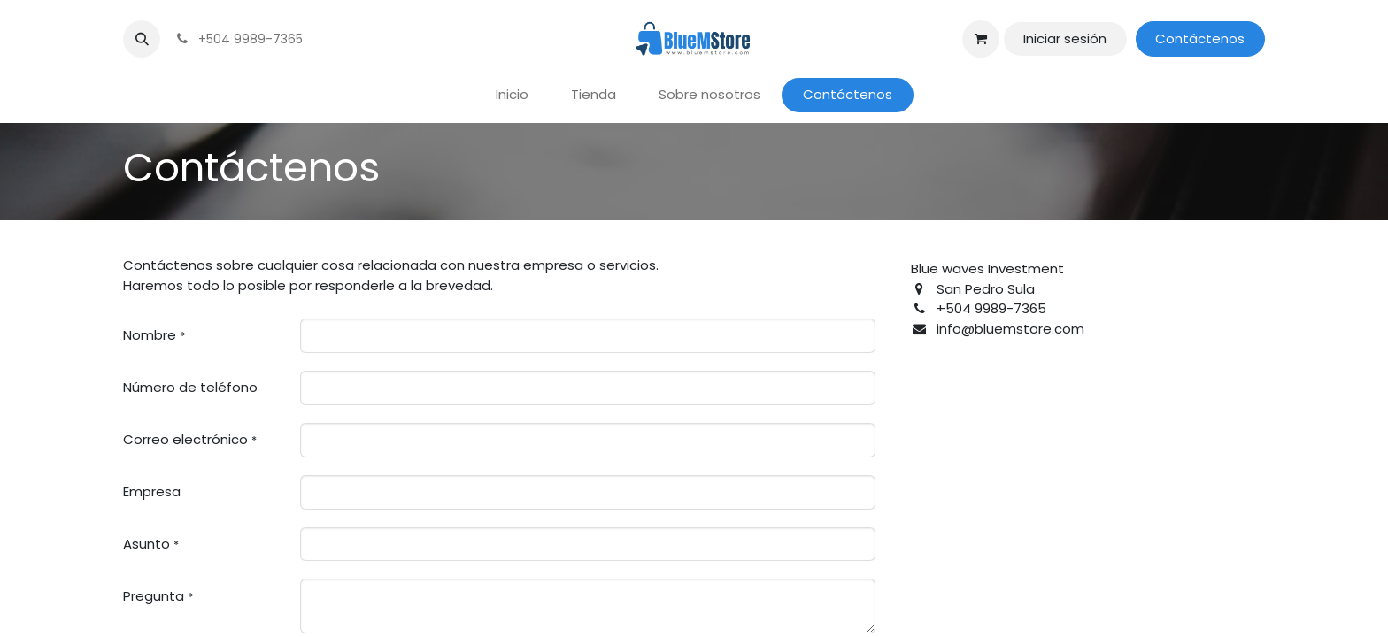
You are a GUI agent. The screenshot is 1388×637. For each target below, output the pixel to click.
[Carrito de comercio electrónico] (980, 39)
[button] (141, 39)
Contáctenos (1200, 38)
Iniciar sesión (1065, 38)
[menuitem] (512, 95)
